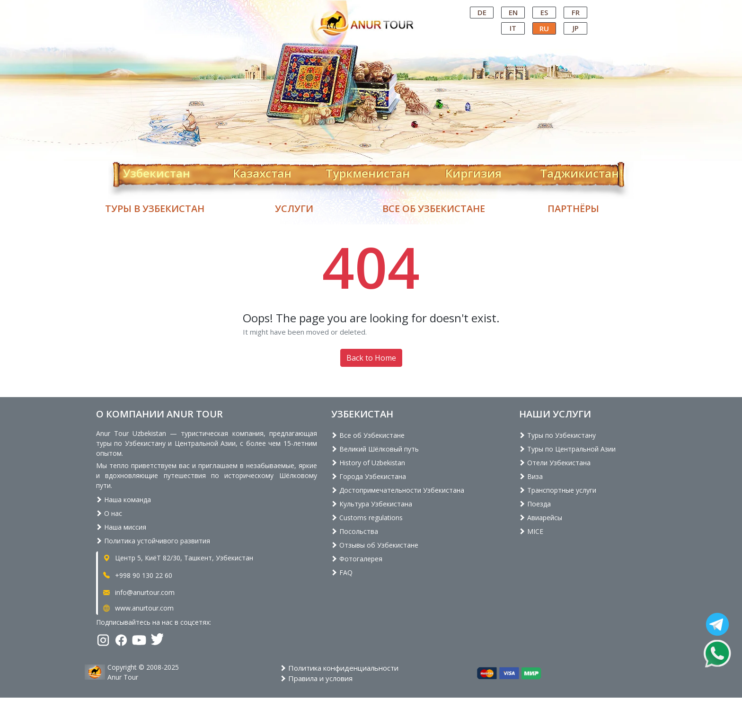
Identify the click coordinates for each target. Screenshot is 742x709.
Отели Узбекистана (555, 462)
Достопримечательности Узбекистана (397, 490)
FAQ (342, 572)
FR (576, 12)
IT (513, 28)
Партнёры (573, 208)
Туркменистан (368, 171)
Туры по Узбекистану (557, 435)
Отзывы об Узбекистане (374, 545)
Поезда (535, 503)
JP (576, 28)
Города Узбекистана (368, 476)
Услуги (294, 208)
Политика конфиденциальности (339, 668)
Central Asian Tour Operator (370, 8)
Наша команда (123, 499)
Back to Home (371, 358)
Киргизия (473, 171)
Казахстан (262, 171)
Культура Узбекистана (371, 503)
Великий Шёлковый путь (375, 448)
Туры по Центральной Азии (567, 448)
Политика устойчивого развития (153, 540)
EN (513, 12)
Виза (531, 476)
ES (544, 12)
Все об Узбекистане (433, 208)
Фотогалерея (356, 558)
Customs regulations (367, 517)
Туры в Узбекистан (154, 208)
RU (544, 28)
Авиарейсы (540, 517)
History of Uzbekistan (368, 462)
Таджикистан (579, 171)
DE (481, 12)
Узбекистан (156, 171)
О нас (109, 513)
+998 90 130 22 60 (137, 575)
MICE (531, 531)
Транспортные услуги (557, 490)
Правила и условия (316, 678)
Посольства (354, 531)
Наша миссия (121, 527)
